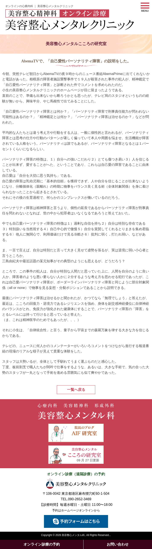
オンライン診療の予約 (41, 544)
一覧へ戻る (76, 390)
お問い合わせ (118, 544)
